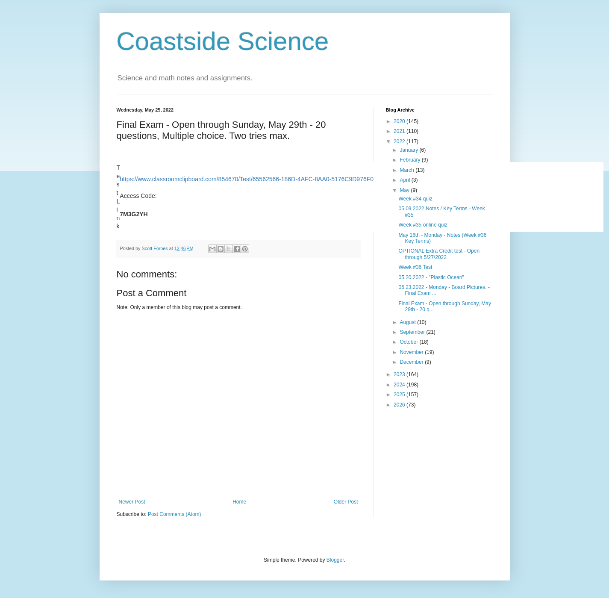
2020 (400, 121)
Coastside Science (223, 41)
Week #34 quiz (415, 199)
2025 (400, 395)
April (405, 180)
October (409, 342)
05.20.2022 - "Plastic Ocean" (431, 277)
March (407, 170)
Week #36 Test (415, 267)
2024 (400, 385)
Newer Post (132, 502)
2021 (400, 131)
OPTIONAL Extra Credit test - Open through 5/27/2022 (439, 254)
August (408, 322)
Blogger (335, 560)
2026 (400, 405)
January (409, 150)
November (412, 352)
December (412, 362)
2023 (400, 374)
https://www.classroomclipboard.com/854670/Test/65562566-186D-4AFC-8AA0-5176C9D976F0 (247, 179)
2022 (400, 141)
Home (239, 502)
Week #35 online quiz (422, 225)
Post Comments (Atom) (174, 514)
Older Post (346, 502)
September (413, 332)
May (405, 190)
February (410, 160)
